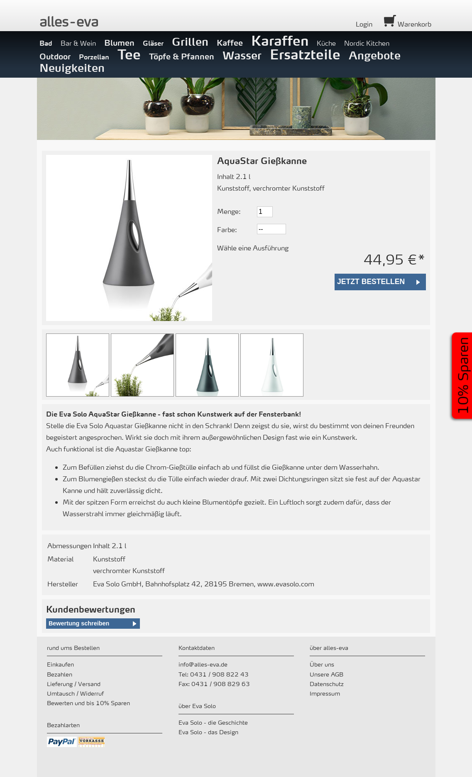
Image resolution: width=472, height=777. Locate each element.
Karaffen (279, 40)
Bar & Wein (78, 43)
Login (364, 24)
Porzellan (94, 56)
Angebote (375, 55)
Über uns (322, 664)
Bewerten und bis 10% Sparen (88, 703)
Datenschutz (327, 683)
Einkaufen (60, 664)
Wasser (242, 55)
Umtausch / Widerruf (75, 693)
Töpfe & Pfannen (181, 56)
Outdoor (55, 56)
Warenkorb (407, 24)
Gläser (153, 43)
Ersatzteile (305, 54)
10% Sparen (463, 375)
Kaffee (230, 42)
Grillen (190, 41)
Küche (326, 43)
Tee (129, 54)
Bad (45, 43)
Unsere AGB (326, 674)
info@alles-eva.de (203, 664)
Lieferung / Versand (73, 683)
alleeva (68, 21)
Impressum (325, 693)
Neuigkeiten (72, 68)
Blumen (119, 42)
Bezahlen (59, 674)
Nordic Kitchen (366, 43)
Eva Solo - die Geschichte (213, 722)
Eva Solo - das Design (208, 732)
